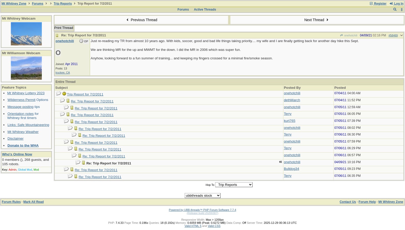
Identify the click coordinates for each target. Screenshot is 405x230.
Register (377, 3)
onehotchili (348, 35)
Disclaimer (15, 138)
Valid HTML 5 (192, 225)
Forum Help (367, 202)
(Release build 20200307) (202, 213)
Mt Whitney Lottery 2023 (25, 93)
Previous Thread (141, 20)
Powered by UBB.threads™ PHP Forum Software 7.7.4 (202, 209)
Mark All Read (33, 202)
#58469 (393, 35)
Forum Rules (11, 202)
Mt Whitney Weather (23, 132)
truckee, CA (63, 72)
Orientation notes (20, 114)
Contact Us (348, 202)
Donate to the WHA (23, 145)
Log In (396, 3)
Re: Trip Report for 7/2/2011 (92, 101)
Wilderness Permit (21, 100)
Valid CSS (214, 225)
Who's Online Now (17, 154)
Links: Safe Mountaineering (28, 125)
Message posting (20, 107)
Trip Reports (63, 3)
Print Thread (63, 28)
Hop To (210, 184)
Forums (37, 3)
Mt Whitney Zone (14, 3)
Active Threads (205, 9)
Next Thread (317, 20)
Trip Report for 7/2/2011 (85, 94)
